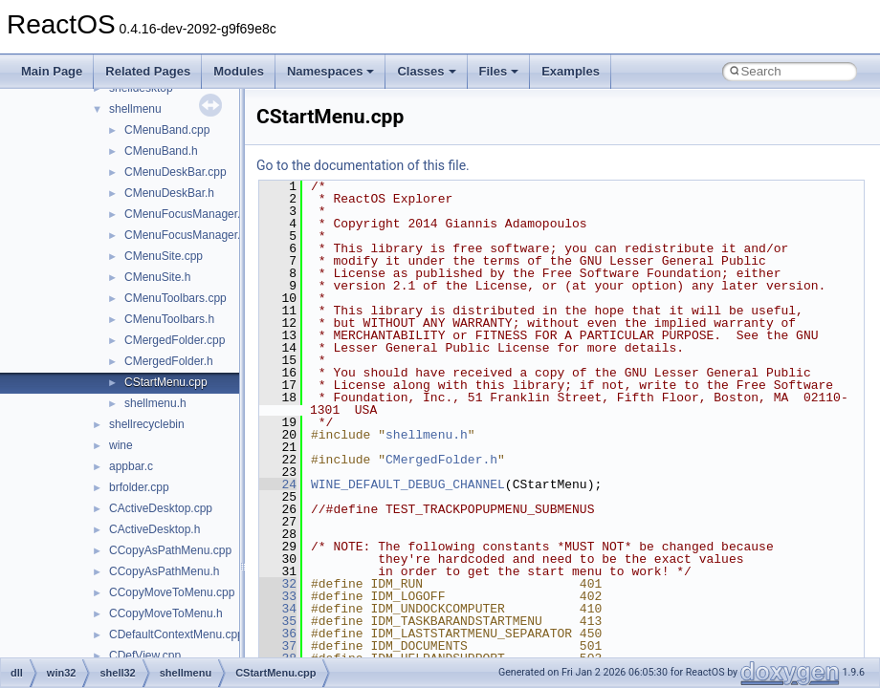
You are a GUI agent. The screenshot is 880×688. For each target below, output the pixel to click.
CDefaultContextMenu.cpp (176, 634)
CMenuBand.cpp (166, 130)
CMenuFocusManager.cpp (191, 214)
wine (121, 445)
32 (278, 583)
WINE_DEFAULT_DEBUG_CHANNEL (408, 484)
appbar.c (131, 466)
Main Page (51, 71)
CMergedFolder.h (168, 361)
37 (278, 646)
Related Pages (147, 71)
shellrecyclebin (147, 424)
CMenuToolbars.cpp (175, 298)
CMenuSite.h (157, 277)
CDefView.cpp (145, 655)
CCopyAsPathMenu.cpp (170, 550)
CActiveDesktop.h (154, 529)
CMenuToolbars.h (169, 319)
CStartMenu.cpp (166, 382)
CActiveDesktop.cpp (160, 508)
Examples (570, 71)
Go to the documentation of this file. (363, 165)
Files (499, 71)
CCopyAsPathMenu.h (164, 571)
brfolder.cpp (139, 487)
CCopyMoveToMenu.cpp (171, 592)
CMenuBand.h (161, 151)
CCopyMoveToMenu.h (166, 613)
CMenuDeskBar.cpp (175, 172)
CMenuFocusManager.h (185, 235)
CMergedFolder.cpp (174, 340)
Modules (238, 71)
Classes (426, 71)
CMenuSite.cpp (163, 256)
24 (278, 484)
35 (278, 621)
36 (278, 633)
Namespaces (331, 71)
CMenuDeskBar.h (169, 193)
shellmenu (135, 109)
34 (278, 608)
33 (278, 596)
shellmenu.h (155, 403)
